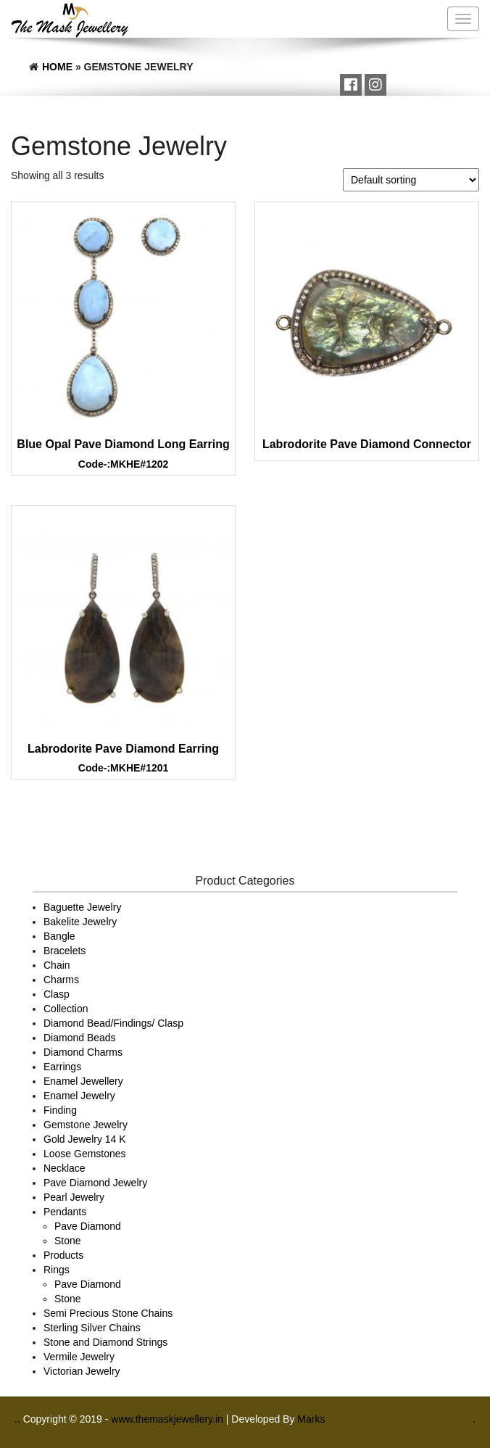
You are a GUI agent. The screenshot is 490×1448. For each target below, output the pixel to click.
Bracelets (64, 950)
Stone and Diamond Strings (105, 1342)
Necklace (64, 1168)
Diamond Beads (79, 1037)
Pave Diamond (87, 1226)
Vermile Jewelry (79, 1356)
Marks (311, 1419)
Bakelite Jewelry (80, 921)
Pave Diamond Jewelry (95, 1182)
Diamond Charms (82, 1052)
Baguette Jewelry (82, 907)
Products (63, 1255)
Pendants (64, 1211)
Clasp (56, 994)
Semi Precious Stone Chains (108, 1313)
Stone (67, 1240)
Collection (65, 1008)
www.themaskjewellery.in (168, 1419)
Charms (61, 979)
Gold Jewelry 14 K (84, 1139)
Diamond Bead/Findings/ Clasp (113, 1023)
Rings (56, 1269)
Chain (56, 965)
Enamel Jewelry (79, 1095)
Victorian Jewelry (81, 1371)
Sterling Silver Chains (92, 1327)
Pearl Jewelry (73, 1197)
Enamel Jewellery (83, 1081)
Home (57, 67)
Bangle (59, 936)
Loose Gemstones (84, 1153)
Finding (60, 1110)
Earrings (62, 1066)
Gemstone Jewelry (85, 1124)
